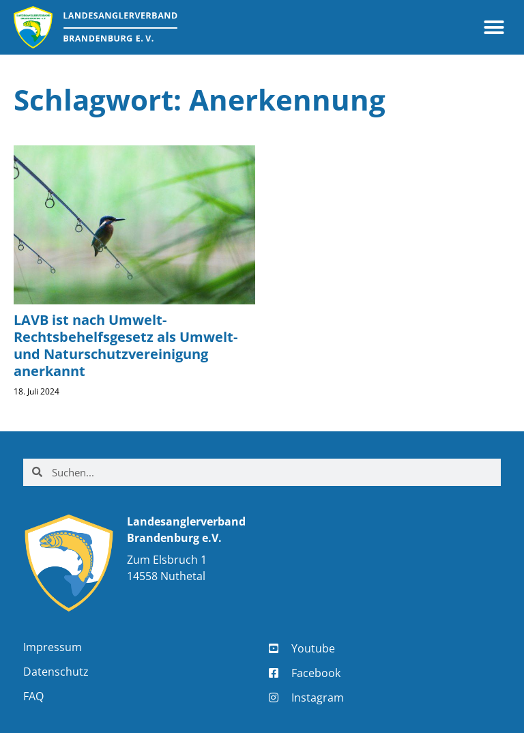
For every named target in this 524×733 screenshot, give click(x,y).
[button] (494, 27)
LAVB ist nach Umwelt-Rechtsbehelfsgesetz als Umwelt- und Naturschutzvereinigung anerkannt (125, 345)
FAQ (33, 696)
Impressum (52, 647)
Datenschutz (56, 671)
